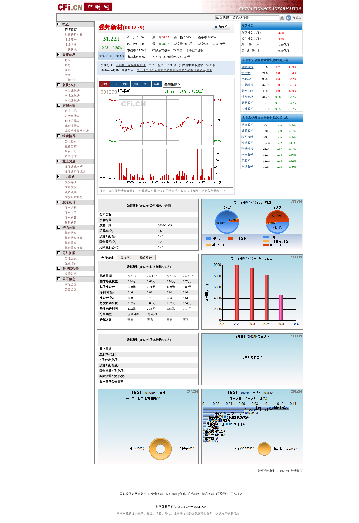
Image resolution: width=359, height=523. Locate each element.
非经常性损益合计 (77, 131)
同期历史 (127, 258)
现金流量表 (72, 126)
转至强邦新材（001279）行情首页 (280, 471)
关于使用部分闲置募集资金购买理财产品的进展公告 (171, 70)
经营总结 (71, 274)
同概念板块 (72, 100)
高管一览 (71, 151)
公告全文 (71, 289)
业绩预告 (71, 39)
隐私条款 (208, 494)
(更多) (209, 70)
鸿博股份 (247, 143)
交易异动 (71, 182)
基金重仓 (71, 243)
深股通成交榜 (74, 166)
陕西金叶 (247, 137)
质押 (68, 75)
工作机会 (236, 494)
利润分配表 (72, 121)
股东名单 (71, 212)
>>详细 (166, 205)
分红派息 (71, 258)
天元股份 (247, 103)
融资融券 (71, 192)
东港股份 (247, 109)
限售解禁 (71, 222)
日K (115, 84)
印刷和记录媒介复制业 (131, 65)
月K (135, 84)
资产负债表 (72, 116)
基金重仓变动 (74, 248)
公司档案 (71, 141)
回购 (68, 70)
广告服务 (194, 494)
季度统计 (146, 258)
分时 (104, 84)
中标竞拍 (71, 80)
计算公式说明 (194, 50)
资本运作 (71, 156)
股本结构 (71, 207)
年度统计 (107, 258)
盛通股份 (247, 131)
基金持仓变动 (74, 238)
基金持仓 (71, 233)
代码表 (296, 18)
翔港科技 (247, 148)
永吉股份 (247, 154)
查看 (130, 319)
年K (156, 84)
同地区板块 (72, 95)
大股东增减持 (74, 197)
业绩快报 (71, 44)
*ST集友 (246, 79)
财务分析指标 (74, 34)
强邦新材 (247, 97)
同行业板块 (72, 90)
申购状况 (71, 49)
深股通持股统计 (75, 171)
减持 (68, 65)
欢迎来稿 (171, 494)
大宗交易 (71, 187)
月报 (68, 60)
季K (146, 84)
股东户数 (71, 217)
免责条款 (157, 494)
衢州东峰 (247, 91)
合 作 (182, 494)
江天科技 (247, 85)
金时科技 (247, 67)
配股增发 (71, 263)
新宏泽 (245, 160)
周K (125, 84)
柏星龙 (245, 73)
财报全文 (71, 284)
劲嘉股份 (247, 125)
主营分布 (71, 146)
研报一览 (71, 111)
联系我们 (222, 494)
